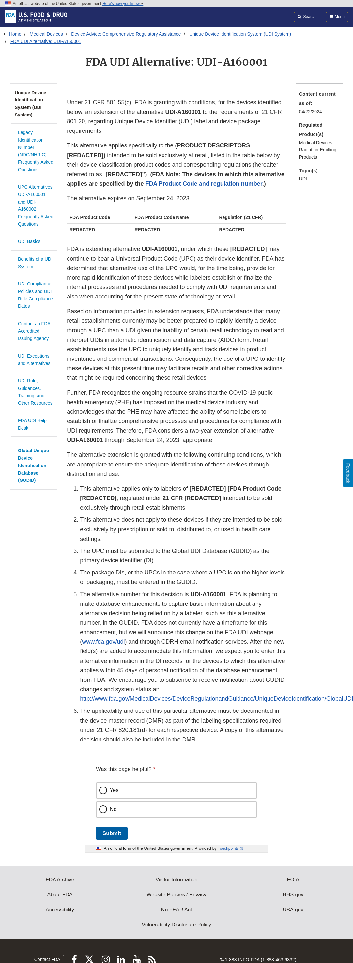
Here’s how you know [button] (122, 3)
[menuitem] (319, 104)
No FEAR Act (176, 909)
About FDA (60, 894)
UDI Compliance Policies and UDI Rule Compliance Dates (35, 295)
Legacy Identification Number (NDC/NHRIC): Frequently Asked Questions (35, 151)
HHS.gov (293, 894)
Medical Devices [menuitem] (315, 142)
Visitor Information (177, 879)
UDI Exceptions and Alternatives (34, 359)
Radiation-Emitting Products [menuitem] (317, 153)
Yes (114, 790)
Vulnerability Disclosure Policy (176, 924)
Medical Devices (46, 34)
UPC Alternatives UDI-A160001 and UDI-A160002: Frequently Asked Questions (35, 205)
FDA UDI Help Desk (32, 424)
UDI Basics (29, 241)
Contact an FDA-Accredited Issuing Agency (35, 331)
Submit (111, 833)
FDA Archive (60, 879)
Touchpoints (228, 848)
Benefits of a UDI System (35, 262)
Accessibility (60, 909)
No (113, 809)
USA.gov (293, 909)
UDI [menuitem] (303, 178)
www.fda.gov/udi (103, 641)
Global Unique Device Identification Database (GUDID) (33, 465)
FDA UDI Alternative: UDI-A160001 (45, 41)
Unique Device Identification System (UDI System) (240, 34)
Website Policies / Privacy (177, 894)
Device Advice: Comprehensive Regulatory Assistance (126, 34)
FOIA (293, 879)
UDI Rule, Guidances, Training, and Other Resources (35, 391)
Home (15, 34)
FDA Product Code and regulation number (203, 183)
